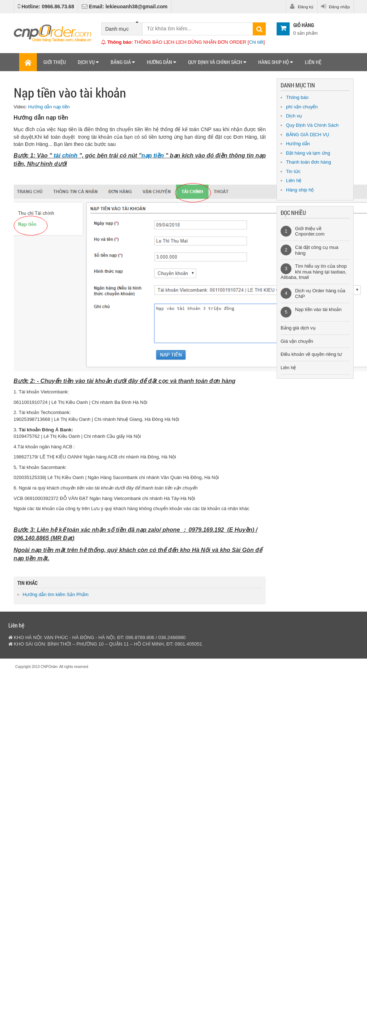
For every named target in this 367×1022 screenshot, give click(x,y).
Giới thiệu (54, 62)
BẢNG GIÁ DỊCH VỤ (307, 134)
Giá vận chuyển (297, 341)
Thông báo (297, 97)
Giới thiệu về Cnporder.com (310, 231)
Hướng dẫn (161, 62)
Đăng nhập (335, 6)
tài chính (65, 155)
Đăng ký (301, 6)
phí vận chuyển (302, 106)
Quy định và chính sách (217, 62)
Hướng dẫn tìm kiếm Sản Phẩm (56, 594)
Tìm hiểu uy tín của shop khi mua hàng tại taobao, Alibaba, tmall (314, 271)
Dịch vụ (88, 62)
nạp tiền (152, 155)
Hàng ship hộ (275, 62)
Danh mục (121, 27)
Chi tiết (256, 42)
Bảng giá (123, 62)
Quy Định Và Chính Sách (312, 125)
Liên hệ (313, 62)
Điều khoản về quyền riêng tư (311, 354)
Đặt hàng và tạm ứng (308, 153)
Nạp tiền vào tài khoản (318, 309)
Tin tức (293, 171)
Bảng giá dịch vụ (298, 328)
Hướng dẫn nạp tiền (49, 106)
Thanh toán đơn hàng (308, 162)
